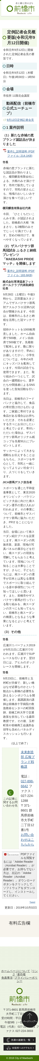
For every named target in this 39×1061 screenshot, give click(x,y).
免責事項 (7, 977)
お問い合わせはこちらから (27, 839)
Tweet (32, 902)
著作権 (21, 974)
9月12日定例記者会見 (20, 119)
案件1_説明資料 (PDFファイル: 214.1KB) (21, 153)
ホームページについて (15, 971)
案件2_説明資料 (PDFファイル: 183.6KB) (21, 273)
